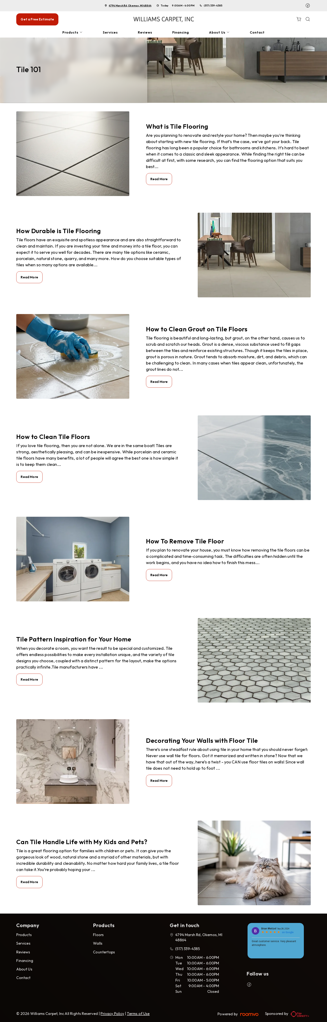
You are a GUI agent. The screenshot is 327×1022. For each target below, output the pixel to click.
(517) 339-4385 (213, 5)
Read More (159, 179)
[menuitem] (72, 32)
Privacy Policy (112, 1013)
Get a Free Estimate (37, 19)
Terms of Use (138, 1013)
